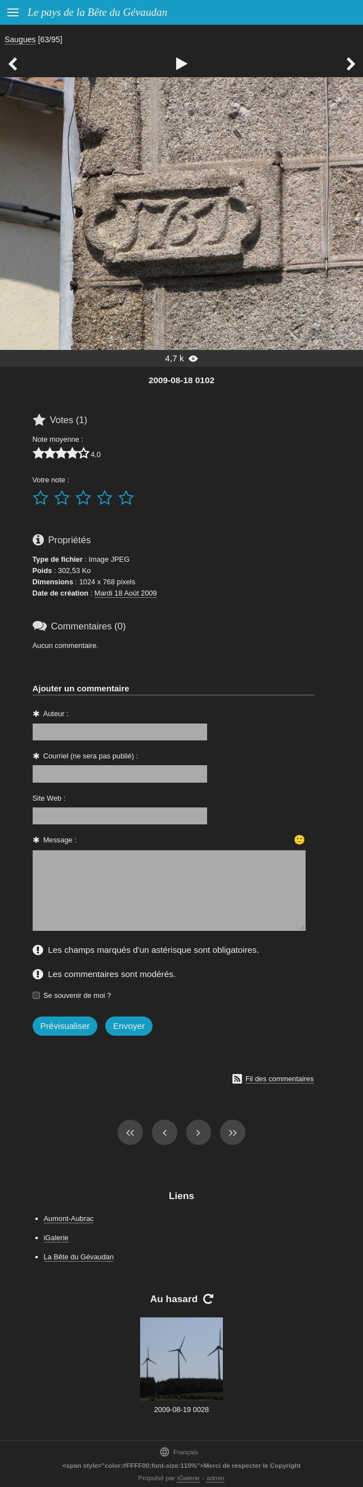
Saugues (20, 39)
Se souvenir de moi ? (77, 995)
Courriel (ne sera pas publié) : (90, 756)
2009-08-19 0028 (181, 1409)
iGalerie (56, 1237)
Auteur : (56, 713)
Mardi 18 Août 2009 (126, 593)
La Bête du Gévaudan (79, 1257)
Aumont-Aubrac (69, 1218)
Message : (60, 840)
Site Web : (49, 798)
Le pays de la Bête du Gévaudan (97, 12)
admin (215, 1478)
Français (178, 1451)
